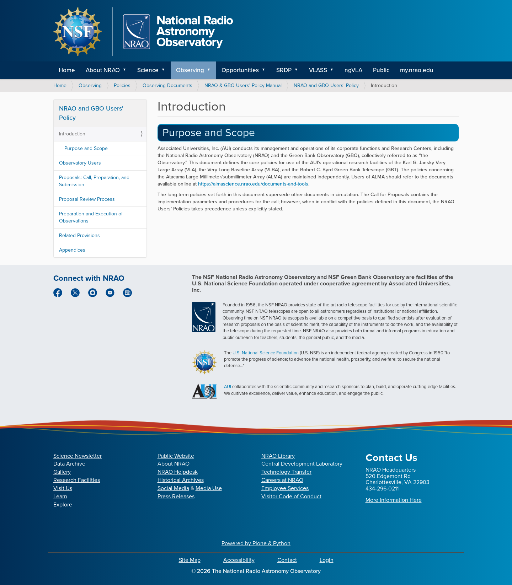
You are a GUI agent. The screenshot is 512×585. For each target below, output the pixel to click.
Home (67, 70)
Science (148, 70)
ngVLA (353, 70)
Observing (190, 70)
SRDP (284, 70)
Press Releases (176, 496)
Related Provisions (79, 235)
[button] (127, 70)
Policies (122, 85)
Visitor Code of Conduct (291, 496)
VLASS (318, 70)
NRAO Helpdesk (178, 472)
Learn (60, 496)
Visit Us (62, 488)
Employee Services (285, 488)
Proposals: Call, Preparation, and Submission (94, 181)
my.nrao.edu (416, 70)
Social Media (173, 488)
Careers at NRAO (282, 480)
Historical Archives (181, 480)
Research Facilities (76, 480)
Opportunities (240, 70)
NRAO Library (278, 456)
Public (381, 70)
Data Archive (69, 464)
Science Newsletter (77, 456)
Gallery (62, 472)
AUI (227, 386)
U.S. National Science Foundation (266, 352)
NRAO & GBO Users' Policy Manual (243, 85)
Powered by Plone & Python (256, 543)
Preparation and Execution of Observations (91, 217)
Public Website (176, 456)
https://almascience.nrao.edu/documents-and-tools (253, 184)
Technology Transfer (286, 472)
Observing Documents (167, 85)
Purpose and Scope (208, 132)
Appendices (72, 250)
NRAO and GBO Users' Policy (326, 85)
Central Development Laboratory (301, 464)
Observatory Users (80, 163)
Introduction (72, 134)
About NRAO (103, 70)
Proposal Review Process (87, 199)
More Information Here (394, 500)
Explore (62, 504)
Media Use (209, 488)
